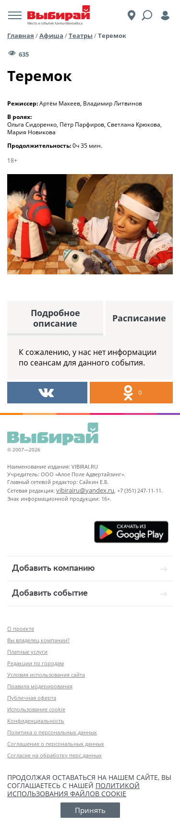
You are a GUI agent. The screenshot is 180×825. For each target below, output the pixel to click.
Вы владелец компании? (38, 640)
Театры (81, 35)
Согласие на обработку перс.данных (54, 755)
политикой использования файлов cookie (73, 789)
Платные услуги (27, 651)
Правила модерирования (39, 686)
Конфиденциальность (35, 720)
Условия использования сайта (46, 674)
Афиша (51, 35)
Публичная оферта (31, 697)
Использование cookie (36, 709)
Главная (20, 35)
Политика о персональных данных (52, 732)
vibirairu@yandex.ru (85, 490)
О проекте (20, 628)
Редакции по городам (35, 663)
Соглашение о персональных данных (55, 743)
